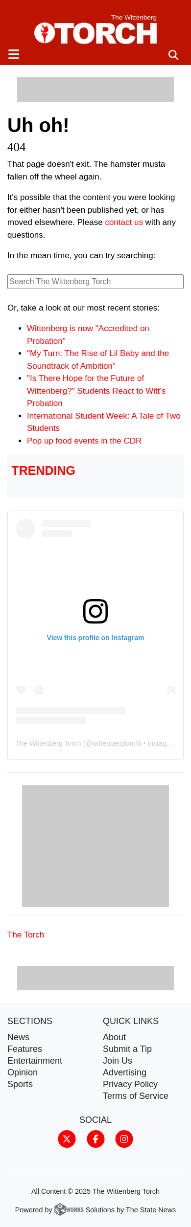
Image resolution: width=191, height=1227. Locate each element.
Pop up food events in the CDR (84, 441)
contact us (124, 222)
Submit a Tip (127, 1049)
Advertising (124, 1072)
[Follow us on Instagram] (124, 1138)
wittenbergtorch (115, 743)
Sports (20, 1084)
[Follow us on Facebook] (96, 1138)
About (114, 1037)
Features (24, 1049)
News (18, 1037)
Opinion (22, 1072)
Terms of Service (135, 1096)
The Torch (25, 934)
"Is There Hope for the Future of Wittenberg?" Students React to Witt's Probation (96, 391)
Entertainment (34, 1061)
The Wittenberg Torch (48, 743)
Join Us (117, 1061)
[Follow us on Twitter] (67, 1138)
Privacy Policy (130, 1084)
